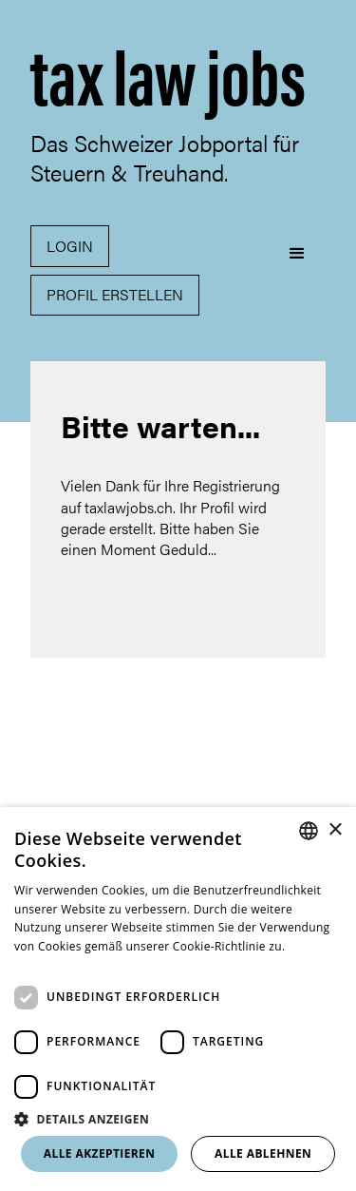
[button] (297, 274)
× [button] (335, 830)
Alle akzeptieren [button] (100, 1153)
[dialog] (178, 999)
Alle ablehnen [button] (263, 1153)
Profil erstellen (115, 294)
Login (70, 246)
